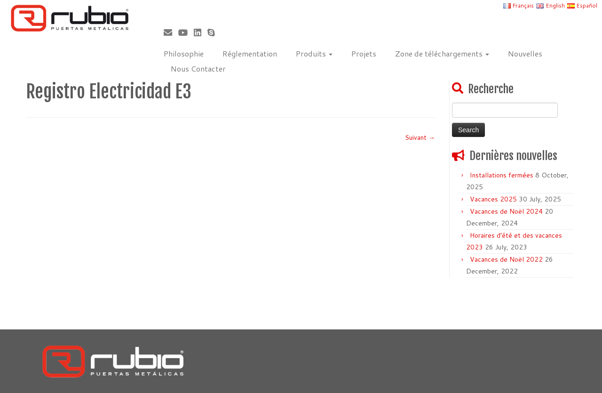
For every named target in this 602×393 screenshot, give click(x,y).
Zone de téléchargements (442, 53)
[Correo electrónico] (171, 32)
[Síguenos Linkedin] (200, 32)
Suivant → (420, 137)
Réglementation (249, 53)
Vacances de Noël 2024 (506, 211)
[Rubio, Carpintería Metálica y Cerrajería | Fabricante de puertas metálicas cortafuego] (69, 18)
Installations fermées (501, 175)
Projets (363, 53)
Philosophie (184, 53)
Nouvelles (525, 53)
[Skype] (214, 32)
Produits (314, 53)
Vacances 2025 (493, 199)
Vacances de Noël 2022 (506, 259)
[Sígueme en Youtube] (186, 32)
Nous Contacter (198, 68)
